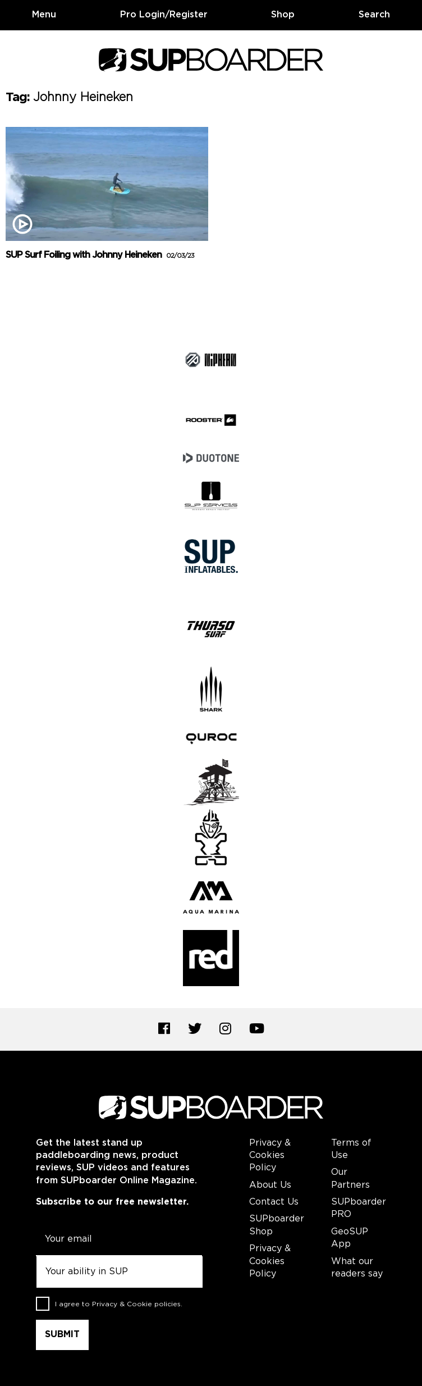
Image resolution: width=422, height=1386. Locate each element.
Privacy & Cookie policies (136, 1304)
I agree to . (118, 1304)
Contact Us (274, 1202)
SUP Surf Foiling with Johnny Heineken (100, 255)
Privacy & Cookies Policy (270, 1156)
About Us (270, 1185)
